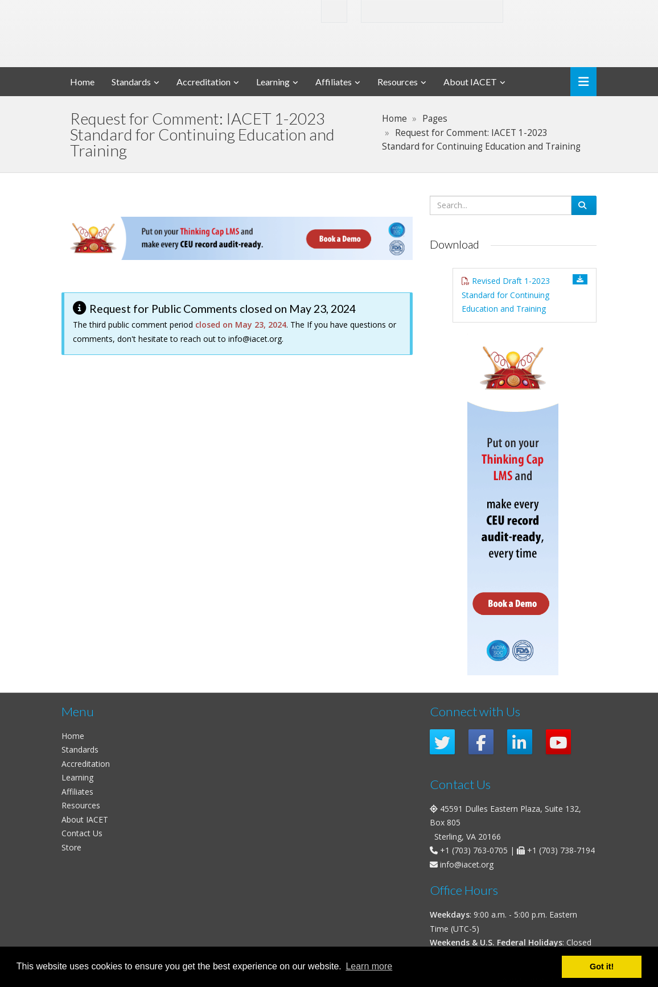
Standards (131, 81)
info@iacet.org (255, 338)
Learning (273, 81)
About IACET (470, 81)
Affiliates (333, 81)
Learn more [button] (369, 966)
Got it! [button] (602, 966)
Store (71, 847)
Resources (397, 81)
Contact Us (81, 833)
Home (82, 81)
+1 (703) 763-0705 (474, 850)
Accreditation (203, 81)
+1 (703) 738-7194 (561, 850)
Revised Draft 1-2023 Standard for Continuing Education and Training (506, 294)
